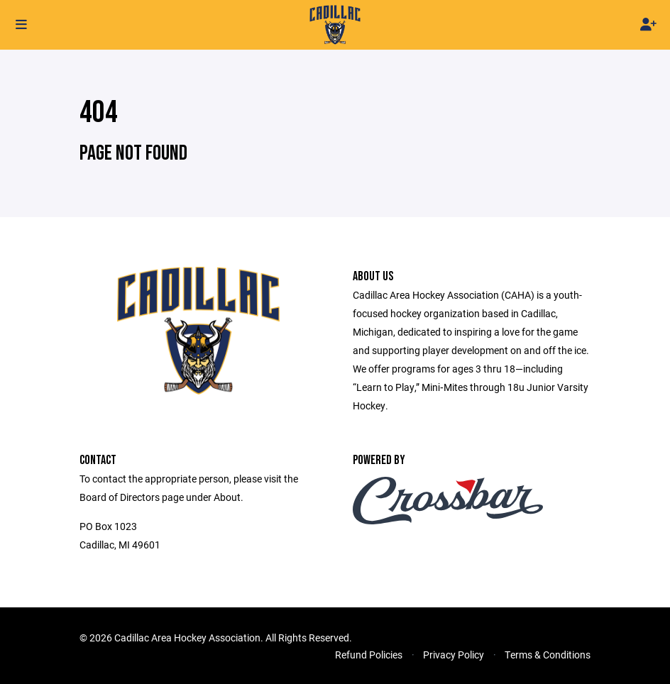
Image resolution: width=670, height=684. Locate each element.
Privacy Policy (453, 654)
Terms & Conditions (548, 654)
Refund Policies (368, 654)
